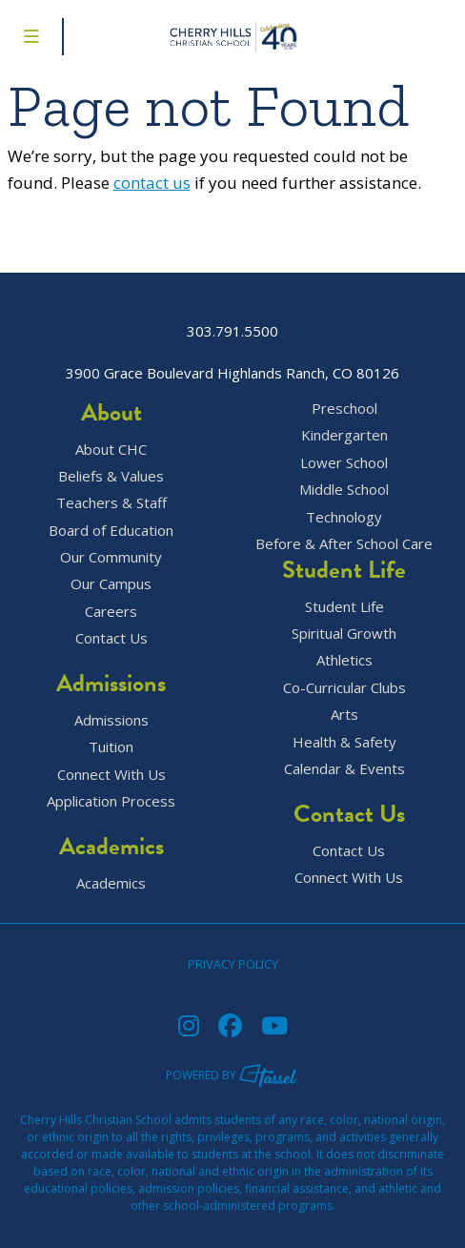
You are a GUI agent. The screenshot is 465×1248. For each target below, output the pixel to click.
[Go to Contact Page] (441, 37)
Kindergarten (344, 435)
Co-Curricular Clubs (344, 688)
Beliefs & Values (111, 476)
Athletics (344, 660)
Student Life (344, 607)
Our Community (111, 557)
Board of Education (111, 531)
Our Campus (111, 584)
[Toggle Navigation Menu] (31, 36)
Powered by (232, 1075)
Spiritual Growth (344, 633)
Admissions (111, 720)
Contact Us (111, 638)
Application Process (111, 801)
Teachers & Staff (111, 503)
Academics (111, 883)
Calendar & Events (344, 769)
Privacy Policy (233, 963)
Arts (344, 715)
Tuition (111, 747)
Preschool (344, 408)
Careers (111, 612)
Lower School (344, 463)
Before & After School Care (344, 544)
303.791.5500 (232, 330)
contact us (152, 183)
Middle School (344, 490)
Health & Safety (344, 742)
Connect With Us (111, 775)
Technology (344, 517)
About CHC (111, 449)
